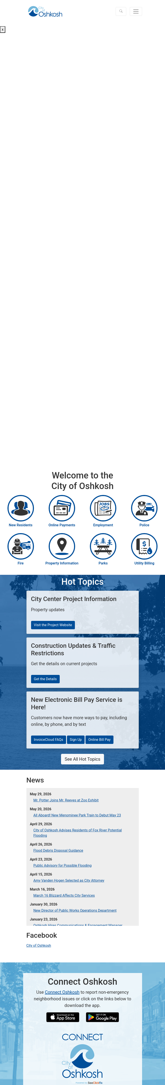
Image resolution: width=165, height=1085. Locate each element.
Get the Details (45, 679)
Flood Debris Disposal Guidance (58, 850)
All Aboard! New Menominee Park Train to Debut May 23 (77, 815)
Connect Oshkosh (62, 992)
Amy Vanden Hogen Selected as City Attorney (68, 880)
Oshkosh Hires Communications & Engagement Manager (77, 925)
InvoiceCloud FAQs (48, 740)
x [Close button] (3, 29)
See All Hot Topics (82, 759)
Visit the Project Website (53, 625)
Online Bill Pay (99, 740)
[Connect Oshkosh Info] (82, 1058)
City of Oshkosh (38, 945)
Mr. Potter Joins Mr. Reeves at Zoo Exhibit (66, 800)
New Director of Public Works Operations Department (75, 910)
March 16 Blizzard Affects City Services (64, 895)
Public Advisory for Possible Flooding (62, 865)
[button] (121, 11)
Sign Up (76, 740)
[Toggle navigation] (136, 11)
